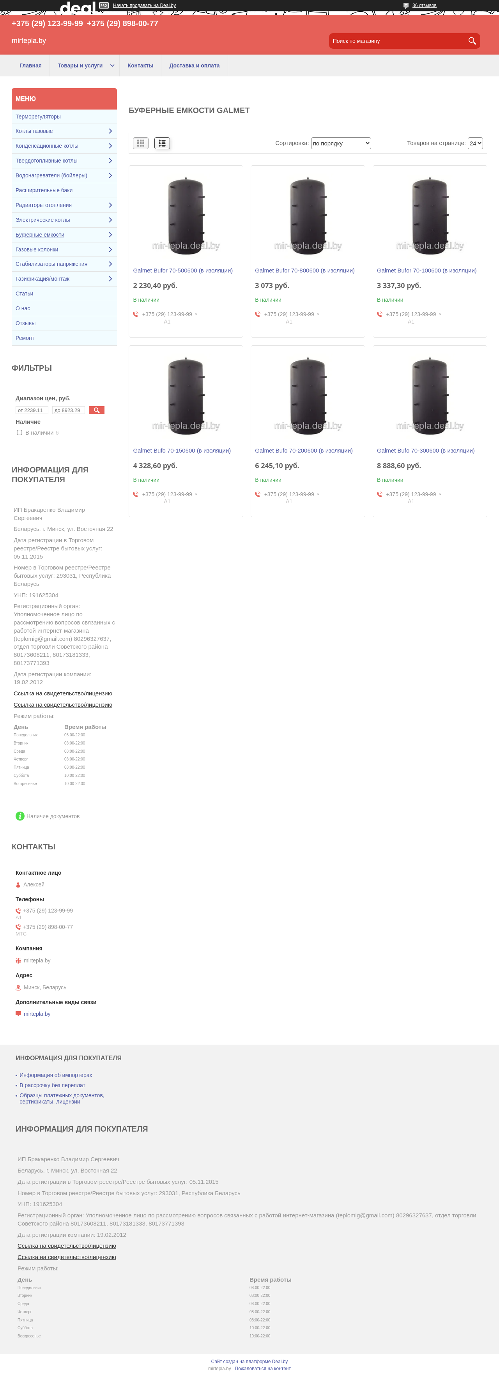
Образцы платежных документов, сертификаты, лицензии (61, 1098)
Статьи (24, 293)
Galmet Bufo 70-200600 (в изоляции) (304, 450)
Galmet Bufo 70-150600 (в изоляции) (182, 450)
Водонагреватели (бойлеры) (51, 175)
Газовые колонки (37, 249)
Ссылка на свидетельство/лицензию (63, 693)
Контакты (140, 65)
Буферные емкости (40, 235)
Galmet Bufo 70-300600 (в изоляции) (426, 450)
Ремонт (25, 338)
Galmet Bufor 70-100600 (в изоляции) (427, 270)
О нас (23, 308)
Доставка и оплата (194, 65)
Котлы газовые (34, 131)
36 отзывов (424, 5)
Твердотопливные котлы (47, 160)
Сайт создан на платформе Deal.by (249, 1361)
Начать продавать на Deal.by (144, 5)
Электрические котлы (43, 220)
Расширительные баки (44, 190)
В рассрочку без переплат (52, 1085)
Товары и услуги (80, 65)
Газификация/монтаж (42, 279)
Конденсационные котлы (47, 146)
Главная (30, 65)
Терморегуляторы (38, 116)
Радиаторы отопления (44, 205)
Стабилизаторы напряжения (51, 264)
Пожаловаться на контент (263, 1368)
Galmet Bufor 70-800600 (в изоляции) (305, 270)
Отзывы (25, 323)
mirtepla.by (37, 1014)
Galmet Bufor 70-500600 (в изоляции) (183, 270)
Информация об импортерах (55, 1075)
